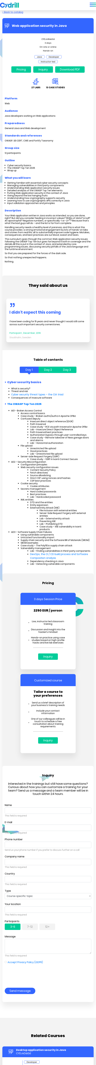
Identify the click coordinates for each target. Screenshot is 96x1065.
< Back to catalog (12, 12)
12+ (47, 927)
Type (8, 891)
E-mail (8, 822)
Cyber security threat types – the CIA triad (37, 394)
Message (10, 936)
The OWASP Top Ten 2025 (24, 404)
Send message (20, 991)
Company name (14, 856)
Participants (12, 921)
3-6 (12, 927)
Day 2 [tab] (48, 370)
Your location (13, 904)
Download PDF (70, 69)
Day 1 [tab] (29, 370)
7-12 (30, 927)
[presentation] (29, 973)
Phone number (14, 839)
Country (10, 873)
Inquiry (43, 69)
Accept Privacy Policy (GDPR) (25, 962)
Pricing (21, 69)
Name (8, 805)
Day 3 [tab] (67, 370)
